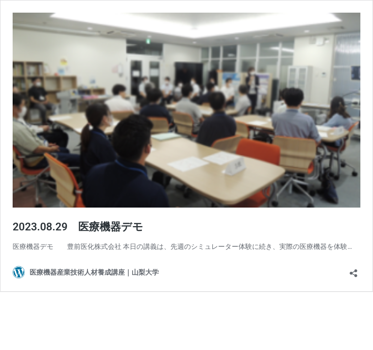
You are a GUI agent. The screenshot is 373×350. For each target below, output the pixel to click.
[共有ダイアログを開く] (353, 270)
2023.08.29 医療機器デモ (78, 227)
